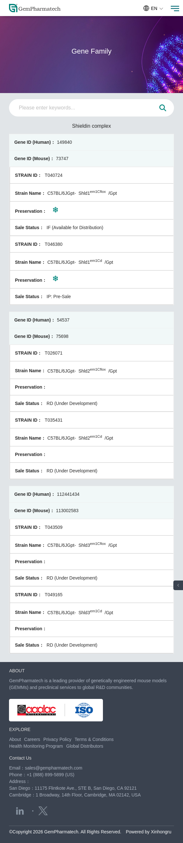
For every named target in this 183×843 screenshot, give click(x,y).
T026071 (53, 353)
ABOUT (16, 670)
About (15, 739)
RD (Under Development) (72, 403)
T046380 (53, 244)
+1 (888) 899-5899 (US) (50, 774)
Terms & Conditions (94, 739)
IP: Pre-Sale (59, 296)
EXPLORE (19, 729)
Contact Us (20, 758)
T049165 (53, 594)
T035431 (53, 420)
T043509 (53, 527)
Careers (32, 739)
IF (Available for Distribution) (75, 227)
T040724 (53, 175)
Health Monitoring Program (36, 746)
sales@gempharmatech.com (53, 767)
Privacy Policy (57, 739)
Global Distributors (84, 746)
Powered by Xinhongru (148, 831)
